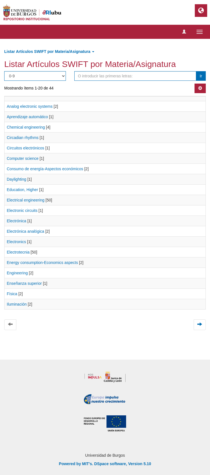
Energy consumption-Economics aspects (42, 262)
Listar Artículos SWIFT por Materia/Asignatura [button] (49, 51)
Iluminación (17, 304)
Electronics (16, 241)
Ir (201, 76)
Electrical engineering (25, 200)
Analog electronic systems (30, 106)
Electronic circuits (22, 210)
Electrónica (16, 221)
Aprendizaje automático (27, 117)
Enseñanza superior (24, 283)
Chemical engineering (26, 127)
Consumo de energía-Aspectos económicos (45, 169)
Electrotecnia (18, 252)
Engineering (17, 273)
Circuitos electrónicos (25, 148)
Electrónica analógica (25, 231)
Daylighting (16, 179)
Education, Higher (22, 189)
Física (12, 294)
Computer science (23, 158)
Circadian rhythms (23, 137)
